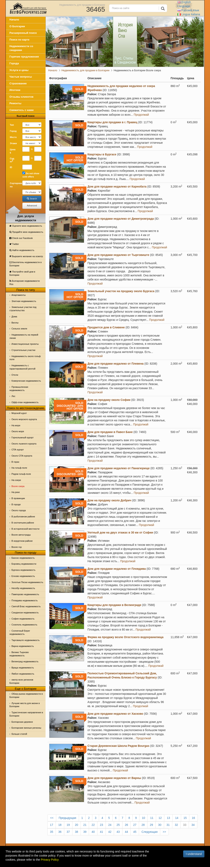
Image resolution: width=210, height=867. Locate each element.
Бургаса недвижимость (23, 570)
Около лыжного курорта (23, 443)
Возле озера (17, 486)
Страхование (18, 83)
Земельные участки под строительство (23, 309)
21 (85, 824)
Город (13, 131)
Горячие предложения (24, 56)
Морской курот (19, 413)
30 (159, 824)
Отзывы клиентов (21, 96)
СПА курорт (17, 449)
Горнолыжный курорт (22, 437)
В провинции (18, 498)
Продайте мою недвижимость (26, 232)
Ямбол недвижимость (22, 674)
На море (15, 425)
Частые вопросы (20, 76)
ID (11, 167)
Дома (14, 316)
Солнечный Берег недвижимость (19, 632)
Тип (12, 125)
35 (51, 831)
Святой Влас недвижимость (26, 606)
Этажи (13, 143)
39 (85, 831)
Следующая (150, 831)
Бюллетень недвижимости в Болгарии (25, 264)
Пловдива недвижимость (24, 600)
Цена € (12, 151)
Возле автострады (21, 535)
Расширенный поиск (23, 32)
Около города (18, 510)
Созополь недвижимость (24, 624)
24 (110, 824)
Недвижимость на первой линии (23, 336)
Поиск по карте (19, 39)
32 (176, 824)
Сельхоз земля (19, 328)
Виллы (14, 322)
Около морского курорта (24, 419)
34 (193, 824)
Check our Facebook (21, 238)
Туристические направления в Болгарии (26, 714)
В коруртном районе (22, 541)
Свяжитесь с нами (21, 110)
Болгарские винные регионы (26, 728)
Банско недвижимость (23, 558)
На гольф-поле (19, 468)
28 (143, 824)
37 (68, 831)
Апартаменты (18, 295)
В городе (16, 504)
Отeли (14, 375)
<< (52, 818)
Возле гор (16, 547)
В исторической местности (25, 529)
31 (168, 824)
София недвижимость (22, 618)
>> (164, 831)
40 (93, 831)
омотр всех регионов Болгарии (21, 681)
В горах (15, 462)
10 (143, 818)
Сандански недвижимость (25, 612)
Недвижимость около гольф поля (25, 358)
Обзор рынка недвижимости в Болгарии (26, 695)
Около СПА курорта (21, 455)
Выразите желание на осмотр (26, 256)
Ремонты (15, 103)
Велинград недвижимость (24, 661)
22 (93, 824)
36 (60, 831)
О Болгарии (17, 26)
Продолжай (141, 114)
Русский (188, 10)
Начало (14, 19)
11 (151, 818)
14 (176, 818)
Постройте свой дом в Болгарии (22, 273)
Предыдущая (67, 818)
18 (60, 824)
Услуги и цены (19, 70)
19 (68, 824)
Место (13, 137)
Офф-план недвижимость (25, 402)
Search (32, 198)
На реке (15, 492)
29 (151, 824)
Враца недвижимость (22, 667)
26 (126, 824)
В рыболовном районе (23, 516)
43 (118, 831)
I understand (194, 854)
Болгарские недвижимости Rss (24, 282)
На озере (16, 480)
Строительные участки (23, 350)
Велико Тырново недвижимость (19, 654)
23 (101, 824)
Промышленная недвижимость (18, 388)
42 (110, 831)
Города (14, 63)
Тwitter (14, 244)
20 (76, 824)
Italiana (188, 14)
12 (160, 818)
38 (76, 831)
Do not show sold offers (30, 175)
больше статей (19, 734)
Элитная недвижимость (23, 301)
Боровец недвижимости (23, 564)
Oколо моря (17, 431)
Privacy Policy (50, 859)
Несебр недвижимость (23, 588)
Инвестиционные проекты (25, 344)
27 (134, 824)
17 (51, 824)
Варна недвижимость (22, 646)
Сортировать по (14, 185)
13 (168, 818)
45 (134, 831)
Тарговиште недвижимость (25, 640)
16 (193, 818)
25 (118, 824)
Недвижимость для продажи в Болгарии (82, 4)
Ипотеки (14, 90)
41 (101, 831)
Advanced (32, 205)
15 (185, 818)
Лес (13, 396)
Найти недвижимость (21, 250)
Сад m (12, 160)
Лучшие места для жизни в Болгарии (24, 705)
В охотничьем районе (22, 522)
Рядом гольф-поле (21, 474)
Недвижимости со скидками (21, 48)
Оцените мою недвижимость (25, 226)
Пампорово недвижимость (25, 594)
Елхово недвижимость (23, 576)
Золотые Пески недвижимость (27, 582)
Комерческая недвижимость (26, 381)
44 (126, 831)
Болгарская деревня (22, 722)
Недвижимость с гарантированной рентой (22, 367)
